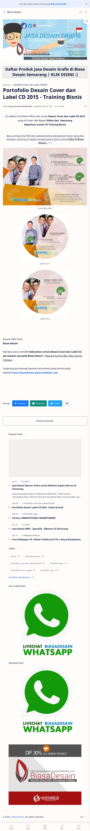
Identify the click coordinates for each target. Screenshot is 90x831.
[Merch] (15, 556)
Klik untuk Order (59, 4)
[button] (80, 12)
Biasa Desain (14, 12)
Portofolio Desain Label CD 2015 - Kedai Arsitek (37, 507)
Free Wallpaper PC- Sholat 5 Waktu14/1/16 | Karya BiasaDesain (46, 539)
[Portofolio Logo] (30, 514)
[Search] (85, 12)
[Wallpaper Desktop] (31, 535)
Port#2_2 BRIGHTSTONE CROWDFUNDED (33, 517)
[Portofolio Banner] (34, 556)
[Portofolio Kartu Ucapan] (23, 570)
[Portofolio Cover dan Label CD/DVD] (39, 503)
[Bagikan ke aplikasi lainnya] (67, 403)
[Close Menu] (86, 4)
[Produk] (25, 481)
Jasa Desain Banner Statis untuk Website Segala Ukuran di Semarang (44, 487)
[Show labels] (22, 577)
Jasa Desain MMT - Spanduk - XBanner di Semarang (40, 528)
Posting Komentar (45, 420)
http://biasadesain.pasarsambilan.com (35, 372)
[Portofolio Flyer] (58, 563)
